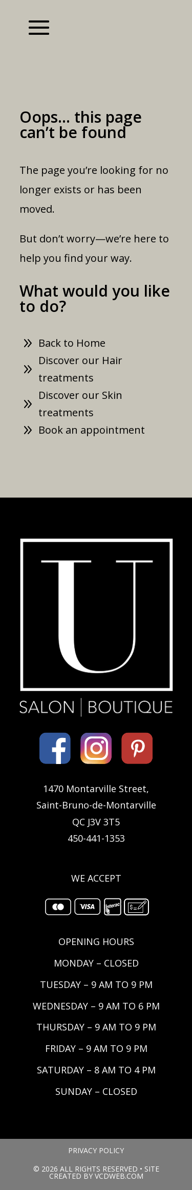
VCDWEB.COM (119, 1176)
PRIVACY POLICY (96, 1150)
